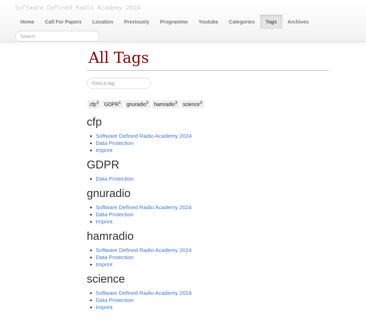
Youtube (208, 22)
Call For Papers (63, 22)
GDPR (112, 103)
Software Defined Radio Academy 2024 (144, 136)
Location (103, 22)
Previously (136, 22)
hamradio (165, 103)
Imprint (104, 150)
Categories (242, 22)
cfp (94, 103)
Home (27, 22)
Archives (298, 22)
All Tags (119, 57)
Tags (271, 22)
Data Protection (115, 143)
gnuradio (137, 103)
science (192, 103)
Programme (174, 22)
